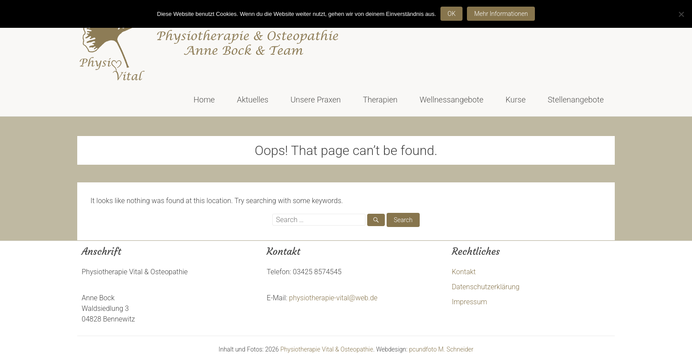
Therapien (380, 99)
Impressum (469, 302)
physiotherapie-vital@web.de (333, 298)
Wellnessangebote (452, 99)
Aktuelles (253, 99)
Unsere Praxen (315, 99)
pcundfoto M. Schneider (441, 349)
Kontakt (464, 272)
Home (204, 99)
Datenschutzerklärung (486, 287)
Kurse (515, 99)
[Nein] (681, 14)
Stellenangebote (576, 99)
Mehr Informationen (501, 13)
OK (451, 13)
